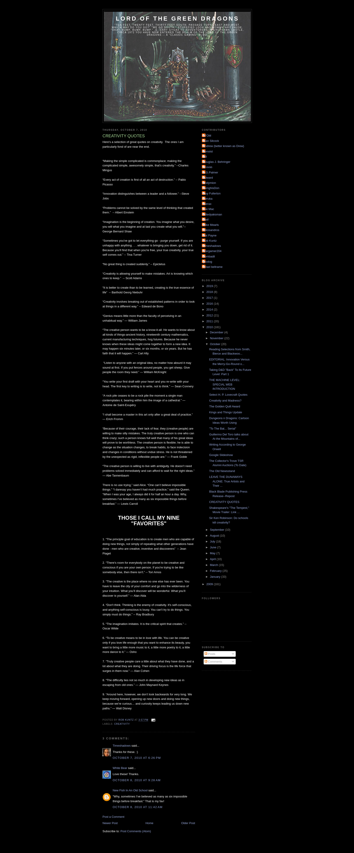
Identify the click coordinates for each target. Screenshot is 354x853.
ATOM (207, 135)
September (217, 529)
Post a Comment (113, 816)
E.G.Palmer (210, 172)
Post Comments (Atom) (136, 831)
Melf (206, 219)
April (213, 559)
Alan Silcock (211, 141)
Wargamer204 (212, 251)
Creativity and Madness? (225, 400)
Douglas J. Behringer (216, 162)
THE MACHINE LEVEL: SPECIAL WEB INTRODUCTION (224, 384)
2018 (210, 292)
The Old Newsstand (222, 471)
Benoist (208, 151)
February (216, 571)
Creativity (122, 724)
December (217, 332)
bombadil (209, 256)
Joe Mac (208, 209)
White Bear (120, 768)
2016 (210, 303)
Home (150, 823)
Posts (210, 654)
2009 (210, 584)
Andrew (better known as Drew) (223, 146)
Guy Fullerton (212, 193)
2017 (210, 297)
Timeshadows (122, 745)
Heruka (207, 198)
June (213, 547)
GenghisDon (211, 188)
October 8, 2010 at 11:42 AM (138, 807)
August (215, 535)
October (215, 344)
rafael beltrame (213, 267)
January (215, 576)
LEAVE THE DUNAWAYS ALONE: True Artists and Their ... (227, 481)
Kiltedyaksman (212, 214)
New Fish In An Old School (130, 790)
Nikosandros (211, 230)
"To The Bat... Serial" (222, 428)
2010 (210, 327)
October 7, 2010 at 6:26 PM (137, 758)
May (213, 553)
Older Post (188, 823)
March (214, 565)
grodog (207, 261)
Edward (208, 177)
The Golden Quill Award (224, 406)
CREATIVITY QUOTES (224, 502)
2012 (210, 315)
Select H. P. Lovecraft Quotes (228, 394)
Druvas (207, 167)
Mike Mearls (211, 225)
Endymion (209, 183)
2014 (210, 309)
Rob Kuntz (210, 240)
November (217, 338)
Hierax (207, 204)
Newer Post (110, 823)
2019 (210, 286)
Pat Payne (210, 235)
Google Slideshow (221, 455)
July (213, 541)
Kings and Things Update (225, 412)
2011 (210, 321)
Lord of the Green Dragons (177, 18)
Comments (213, 661)
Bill (205, 156)
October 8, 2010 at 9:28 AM (137, 780)
